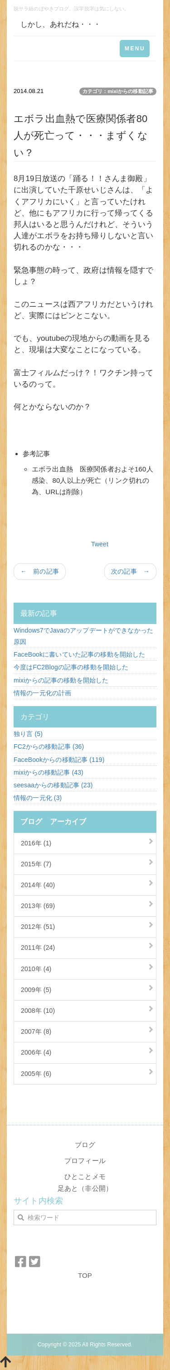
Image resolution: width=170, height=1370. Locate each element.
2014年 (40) (38, 885)
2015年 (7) (36, 864)
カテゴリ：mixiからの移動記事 (118, 91)
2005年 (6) (36, 1073)
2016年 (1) (36, 843)
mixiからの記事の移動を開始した (61, 680)
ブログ (85, 1145)
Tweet (99, 544)
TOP (85, 1275)
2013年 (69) (38, 905)
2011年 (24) (38, 947)
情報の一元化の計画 (42, 693)
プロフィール (85, 1160)
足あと (68, 1188)
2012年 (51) (38, 926)
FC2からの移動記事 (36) (49, 746)
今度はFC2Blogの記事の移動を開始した (71, 667)
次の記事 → (130, 571)
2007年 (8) (36, 1031)
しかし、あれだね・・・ (60, 24)
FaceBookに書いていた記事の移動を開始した (79, 654)
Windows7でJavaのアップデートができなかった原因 (83, 636)
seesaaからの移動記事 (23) (53, 785)
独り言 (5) (28, 733)
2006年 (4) (36, 1052)
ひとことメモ (85, 1176)
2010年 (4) (36, 968)
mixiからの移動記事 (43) (48, 772)
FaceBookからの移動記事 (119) (59, 759)
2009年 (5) (36, 989)
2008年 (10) (38, 1010)
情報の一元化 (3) (38, 797)
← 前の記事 (39, 571)
